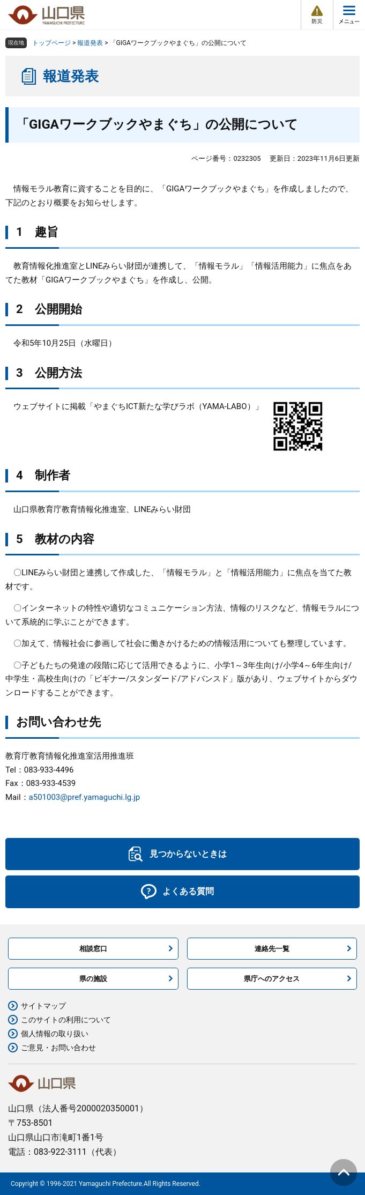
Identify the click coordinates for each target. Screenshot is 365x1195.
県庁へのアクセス (272, 979)
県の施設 (93, 979)
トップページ (51, 43)
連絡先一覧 (272, 949)
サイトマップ (43, 1005)
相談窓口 (93, 949)
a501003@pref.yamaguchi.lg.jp (84, 797)
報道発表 (90, 43)
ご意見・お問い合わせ (58, 1047)
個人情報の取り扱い (54, 1033)
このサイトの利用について (66, 1019)
